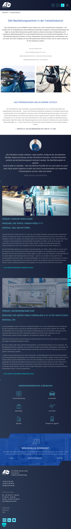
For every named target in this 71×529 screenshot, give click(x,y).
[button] (4, 525)
